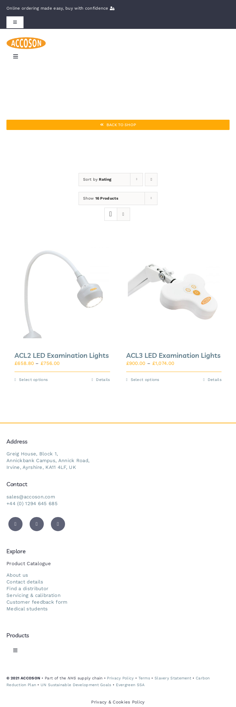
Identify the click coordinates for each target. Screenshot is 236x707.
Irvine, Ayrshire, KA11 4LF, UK (41, 467)
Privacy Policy (120, 678)
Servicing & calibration (33, 595)
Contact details (24, 582)
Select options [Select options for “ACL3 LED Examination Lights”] (145, 379)
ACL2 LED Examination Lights (61, 355)
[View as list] (123, 214)
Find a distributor (27, 588)
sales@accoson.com (30, 497)
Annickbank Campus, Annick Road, (48, 460)
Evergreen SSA (130, 685)
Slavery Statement (173, 678)
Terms (144, 678)
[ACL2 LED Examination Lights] (62, 292)
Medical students (27, 609)
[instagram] (58, 524)
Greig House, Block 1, (32, 454)
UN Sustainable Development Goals (76, 685)
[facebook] (37, 524)
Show (100, 198)
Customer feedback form (37, 602)
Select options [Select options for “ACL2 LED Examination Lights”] (33, 379)
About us (17, 575)
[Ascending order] (151, 179)
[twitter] (15, 524)
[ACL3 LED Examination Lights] (174, 292)
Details (103, 379)
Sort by (97, 179)
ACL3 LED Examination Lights (173, 355)
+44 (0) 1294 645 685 (32, 503)
